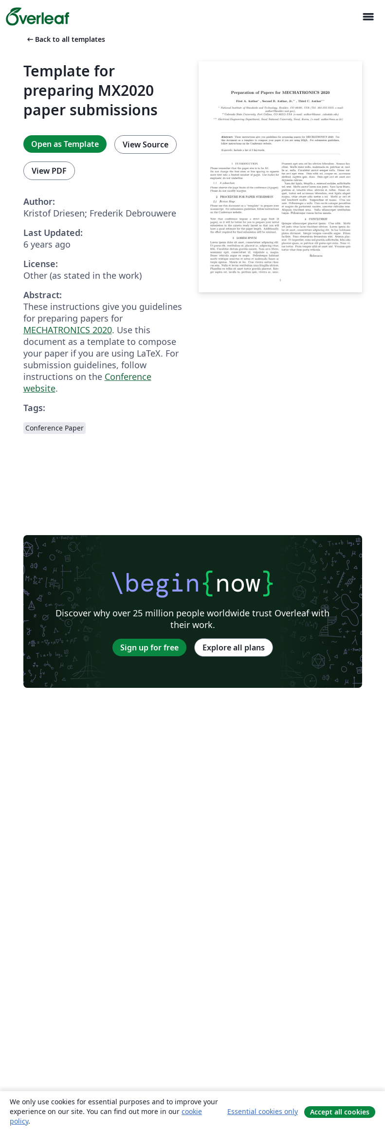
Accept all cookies (339, 1111)
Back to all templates (65, 39)
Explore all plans (233, 647)
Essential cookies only (262, 1111)
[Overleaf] (37, 16)
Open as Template (65, 144)
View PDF (49, 170)
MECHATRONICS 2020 (67, 330)
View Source (145, 144)
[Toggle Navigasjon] (368, 17)
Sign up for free (149, 647)
